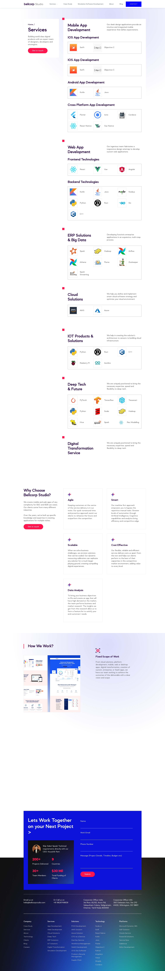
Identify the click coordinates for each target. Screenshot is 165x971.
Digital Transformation (56, 947)
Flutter (97, 944)
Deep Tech (52, 937)
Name (83, 821)
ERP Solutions (53, 940)
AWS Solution (76, 930)
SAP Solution (124, 930)
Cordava (98, 965)
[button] (53, 4)
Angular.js (99, 954)
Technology (28, 937)
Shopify (98, 961)
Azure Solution (77, 933)
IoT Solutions (53, 944)
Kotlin (97, 937)
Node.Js (98, 926)
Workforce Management (80, 944)
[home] (33, 4)
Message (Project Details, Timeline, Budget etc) (101, 856)
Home (31, 25)
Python (98, 951)
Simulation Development (57, 951)
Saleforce (123, 944)
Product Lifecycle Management (78, 955)
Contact (133, 4)
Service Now (124, 940)
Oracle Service (125, 933)
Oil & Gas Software (78, 951)
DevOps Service (77, 940)
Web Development (55, 930)
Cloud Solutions (54, 933)
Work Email (85, 833)
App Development (55, 926)
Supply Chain (76, 960)
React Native (100, 933)
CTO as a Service (78, 937)
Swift (97, 930)
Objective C (100, 947)
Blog (121, 4)
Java (97, 940)
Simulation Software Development (90, 4)
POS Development (78, 926)
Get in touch (37, 51)
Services (27, 930)
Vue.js (97, 958)
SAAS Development (79, 947)
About (111, 4)
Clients (26, 940)
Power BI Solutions (126, 937)
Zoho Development (126, 947)
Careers (27, 947)
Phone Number (86, 844)
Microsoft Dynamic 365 (128, 926)
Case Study (67, 4)
